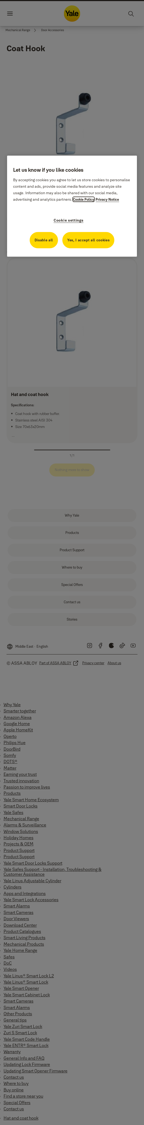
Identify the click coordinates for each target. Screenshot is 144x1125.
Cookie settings (69, 220)
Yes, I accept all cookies (88, 240)
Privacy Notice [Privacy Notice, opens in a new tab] (107, 199)
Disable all (44, 240)
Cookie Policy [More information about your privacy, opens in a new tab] (83, 199)
